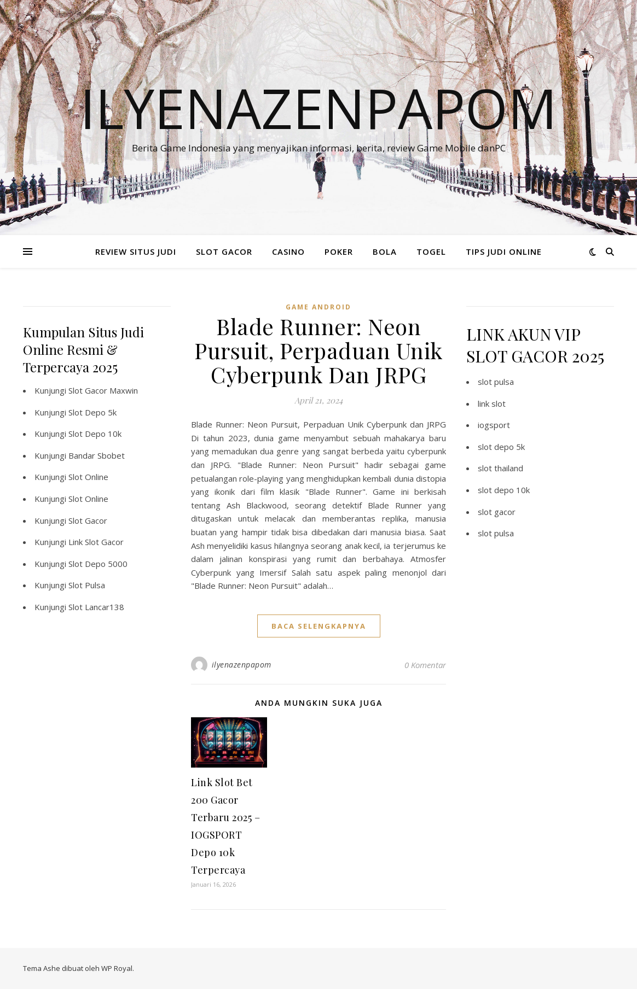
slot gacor (497, 511)
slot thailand (500, 468)
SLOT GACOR (224, 251)
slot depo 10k (504, 489)
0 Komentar (425, 664)
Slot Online (88, 476)
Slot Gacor (87, 520)
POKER (339, 251)
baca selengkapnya (318, 626)
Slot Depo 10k (94, 433)
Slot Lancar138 (96, 606)
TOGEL (431, 251)
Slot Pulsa (86, 585)
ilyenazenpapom (241, 664)
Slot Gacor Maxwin (103, 390)
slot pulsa (496, 381)
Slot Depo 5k (92, 412)
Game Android (318, 307)
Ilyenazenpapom (318, 107)
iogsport (494, 424)
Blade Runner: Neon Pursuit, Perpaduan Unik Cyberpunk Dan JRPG (318, 350)
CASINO (288, 251)
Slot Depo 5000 (98, 563)
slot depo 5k (501, 446)
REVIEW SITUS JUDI (135, 251)
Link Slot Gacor (96, 541)
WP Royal (116, 968)
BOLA (385, 251)
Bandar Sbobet (96, 455)
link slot (492, 403)
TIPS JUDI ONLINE (504, 251)
